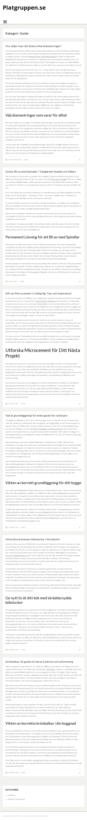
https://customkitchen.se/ (16, 555)
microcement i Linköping (45, 301)
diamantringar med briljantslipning (43, 56)
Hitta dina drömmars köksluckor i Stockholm (32, 539)
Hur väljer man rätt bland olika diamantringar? (33, 46)
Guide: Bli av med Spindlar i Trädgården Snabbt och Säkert (40, 171)
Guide (26, 159)
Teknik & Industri (14, 799)
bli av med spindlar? (59, 179)
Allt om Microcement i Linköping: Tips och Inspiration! (38, 293)
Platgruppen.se (24, 7)
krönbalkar (50, 669)
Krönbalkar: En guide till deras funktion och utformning (39, 661)
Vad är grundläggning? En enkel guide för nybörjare (36, 415)
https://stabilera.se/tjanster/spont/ (48, 429)
